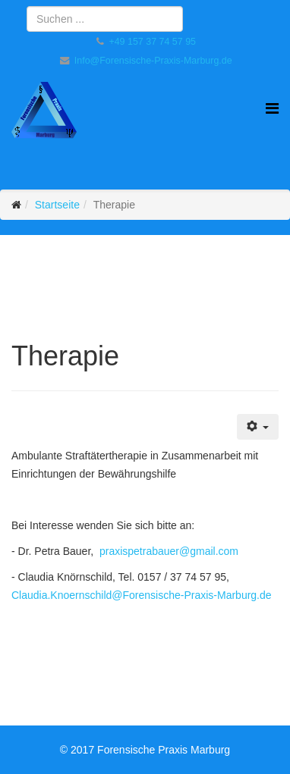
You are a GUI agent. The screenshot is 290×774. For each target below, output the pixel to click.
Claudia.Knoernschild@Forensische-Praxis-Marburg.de (141, 595)
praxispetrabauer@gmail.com (168, 551)
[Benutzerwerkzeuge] (258, 427)
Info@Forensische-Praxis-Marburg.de (153, 60)
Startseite (57, 205)
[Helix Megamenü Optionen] (272, 109)
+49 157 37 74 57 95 (152, 41)
